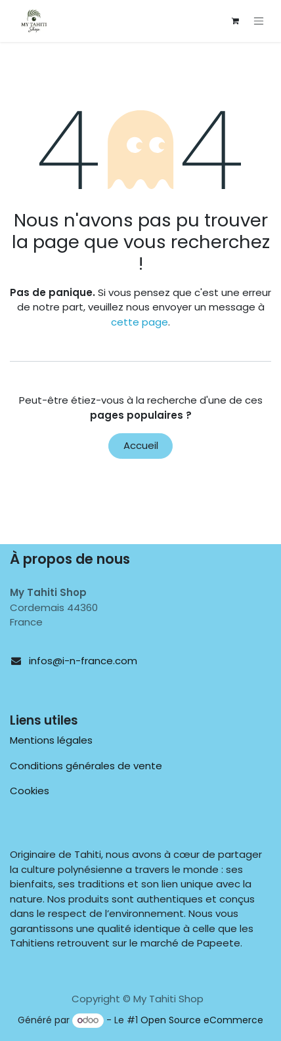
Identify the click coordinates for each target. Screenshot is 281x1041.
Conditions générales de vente (86, 766)
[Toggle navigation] (258, 21)
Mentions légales (51, 740)
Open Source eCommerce (201, 1020)
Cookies (29, 790)
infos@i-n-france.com (83, 661)
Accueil (140, 445)
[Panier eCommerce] (235, 21)
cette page (139, 322)
